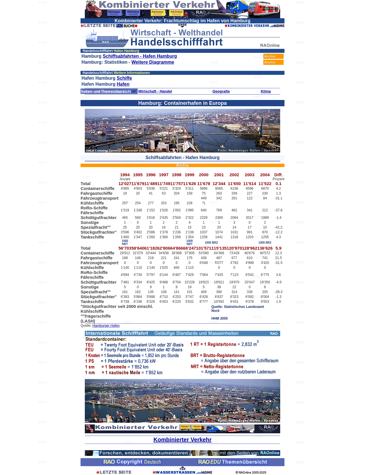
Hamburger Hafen (106, 326)
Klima (266, 91)
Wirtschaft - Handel (155, 91)
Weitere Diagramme (152, 62)
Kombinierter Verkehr (182, 439)
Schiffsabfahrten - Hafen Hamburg (140, 56)
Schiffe (124, 78)
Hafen (123, 84)
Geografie (221, 91)
